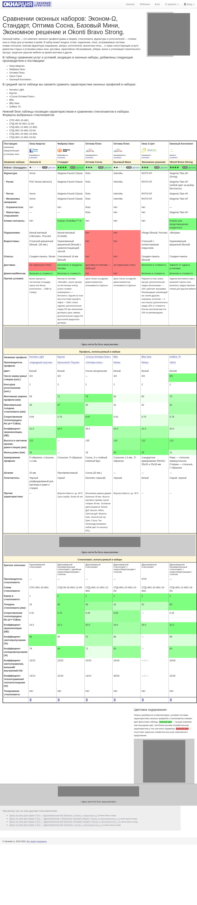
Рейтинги (145, 4)
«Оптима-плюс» (94, 362)
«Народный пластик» (40, 362)
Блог (157, 4)
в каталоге (33, 157)
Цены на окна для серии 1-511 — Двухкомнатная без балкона (56, 825)
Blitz (115, 356)
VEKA (173, 362)
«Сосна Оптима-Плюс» (98, 356)
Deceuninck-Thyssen (68, 362)
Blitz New (146, 356)
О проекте (172, 4)
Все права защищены (37, 841)
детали (52, 167)
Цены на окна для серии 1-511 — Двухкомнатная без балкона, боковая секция (65, 821)
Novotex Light (36, 356)
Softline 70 (175, 356)
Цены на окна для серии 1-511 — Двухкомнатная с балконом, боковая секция (64, 818)
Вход (189, 4)
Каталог (130, 4)
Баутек (61, 356)
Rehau (116, 362)
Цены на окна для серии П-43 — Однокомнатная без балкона (54, 815)
